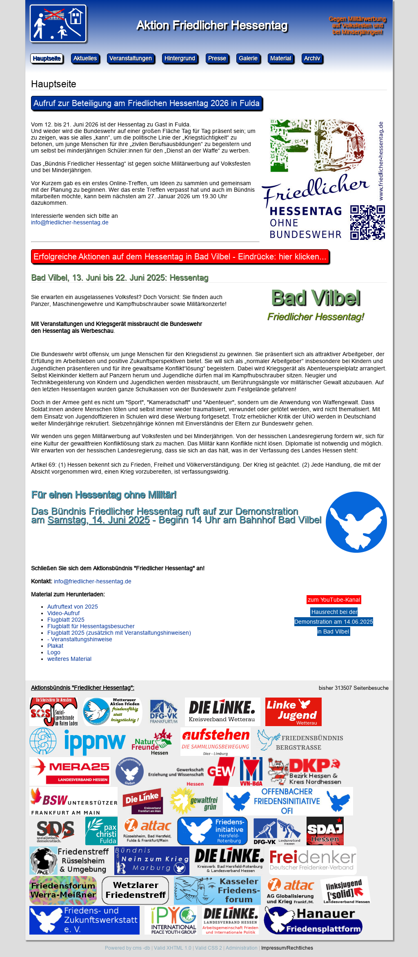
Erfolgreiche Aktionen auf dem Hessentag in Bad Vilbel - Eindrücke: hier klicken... (180, 256)
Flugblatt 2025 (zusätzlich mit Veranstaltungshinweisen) (119, 632)
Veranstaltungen (130, 58)
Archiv (312, 58)
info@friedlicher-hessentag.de (70, 222)
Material (280, 58)
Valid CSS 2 (208, 948)
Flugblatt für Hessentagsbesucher (91, 626)
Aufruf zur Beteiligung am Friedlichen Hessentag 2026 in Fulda (146, 103)
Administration (242, 948)
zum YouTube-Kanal (334, 599)
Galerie (248, 58)
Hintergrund (180, 58)
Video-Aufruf (63, 613)
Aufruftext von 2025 (72, 606)
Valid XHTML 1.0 (172, 948)
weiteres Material (69, 659)
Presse (217, 58)
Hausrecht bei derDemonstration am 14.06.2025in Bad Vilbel (333, 622)
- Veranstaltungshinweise (79, 639)
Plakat (55, 645)
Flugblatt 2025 (65, 619)
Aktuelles (85, 58)
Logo (53, 652)
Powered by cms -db (127, 948)
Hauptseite (46, 58)
